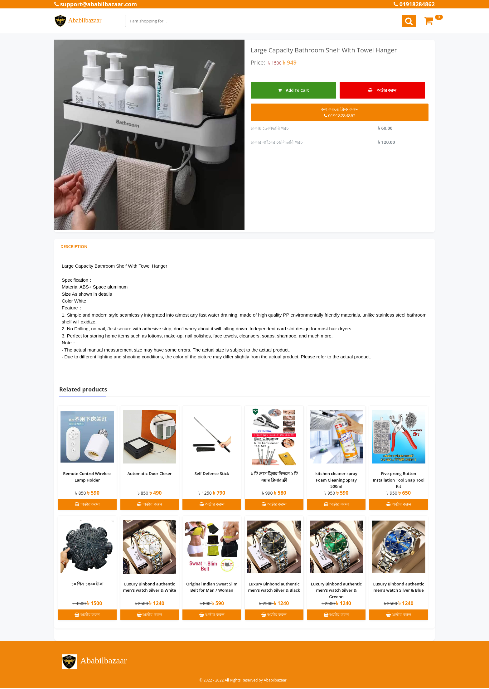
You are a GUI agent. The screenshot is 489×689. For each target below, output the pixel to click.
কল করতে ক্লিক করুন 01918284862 (339, 112)
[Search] (263, 21)
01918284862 (414, 4)
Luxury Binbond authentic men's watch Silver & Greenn (336, 591)
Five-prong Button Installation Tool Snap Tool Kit (398, 480)
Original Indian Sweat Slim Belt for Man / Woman (211, 588)
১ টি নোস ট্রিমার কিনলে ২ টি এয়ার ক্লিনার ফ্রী (274, 477)
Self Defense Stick (212, 474)
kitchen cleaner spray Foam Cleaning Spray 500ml (336, 480)
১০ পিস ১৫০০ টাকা (87, 584)
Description (75, 247)
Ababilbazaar (77, 21)
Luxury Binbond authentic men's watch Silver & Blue (398, 588)
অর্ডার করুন (382, 90)
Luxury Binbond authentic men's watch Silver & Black (274, 588)
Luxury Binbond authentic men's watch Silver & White (149, 588)
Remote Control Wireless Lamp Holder (87, 477)
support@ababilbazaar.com (95, 4)
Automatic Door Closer (149, 474)
